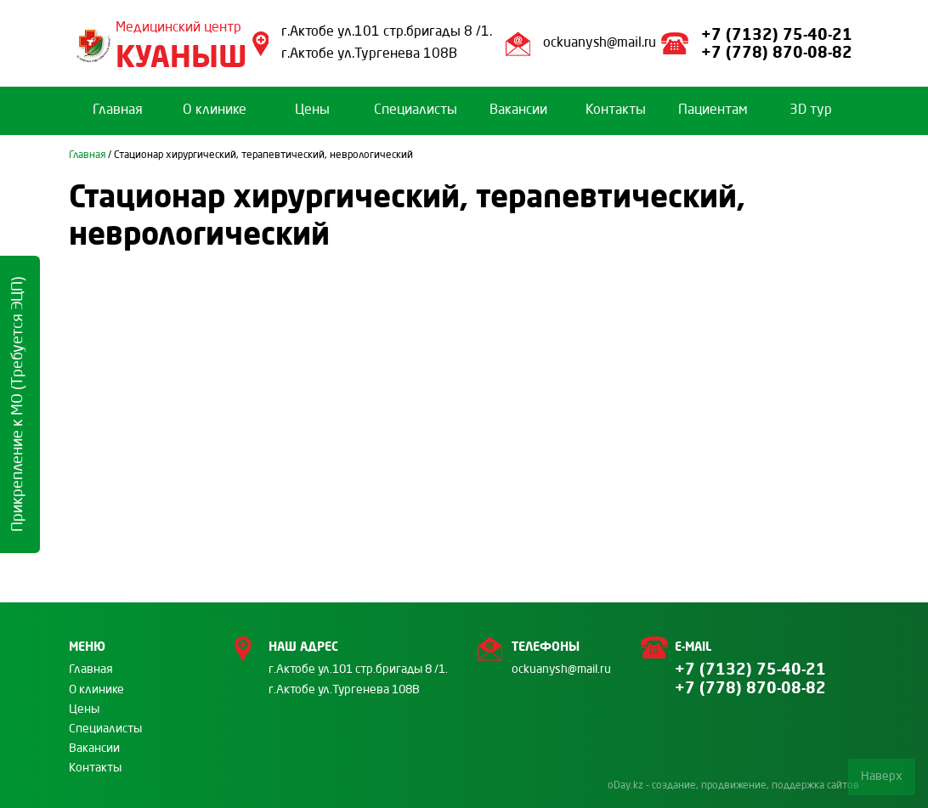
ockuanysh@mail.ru (599, 43)
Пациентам (713, 110)
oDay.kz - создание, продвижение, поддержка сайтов (733, 786)
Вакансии (518, 110)
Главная (118, 110)
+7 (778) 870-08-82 (779, 51)
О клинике (214, 110)
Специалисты (415, 110)
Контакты (616, 110)
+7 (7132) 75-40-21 (776, 34)
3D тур (810, 110)
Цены (312, 110)
